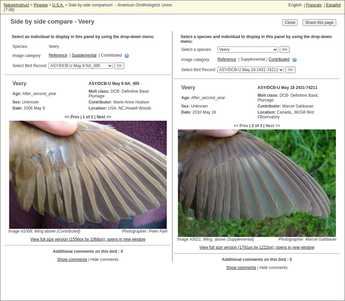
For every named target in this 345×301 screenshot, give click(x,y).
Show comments (72, 259)
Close (290, 22)
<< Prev (240, 125)
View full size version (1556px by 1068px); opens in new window (87, 239)
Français (313, 5)
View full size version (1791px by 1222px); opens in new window (256, 247)
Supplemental (84, 55)
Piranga (41, 5)
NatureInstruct (16, 5)
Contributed (279, 59)
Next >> (272, 125)
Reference (58, 55)
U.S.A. (58, 5)
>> (119, 65)
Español (333, 5)
